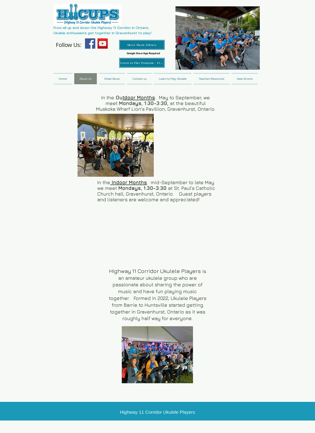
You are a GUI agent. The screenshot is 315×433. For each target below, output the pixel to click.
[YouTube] (102, 43)
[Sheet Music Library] (142, 45)
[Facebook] (90, 43)
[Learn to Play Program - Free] (142, 63)
